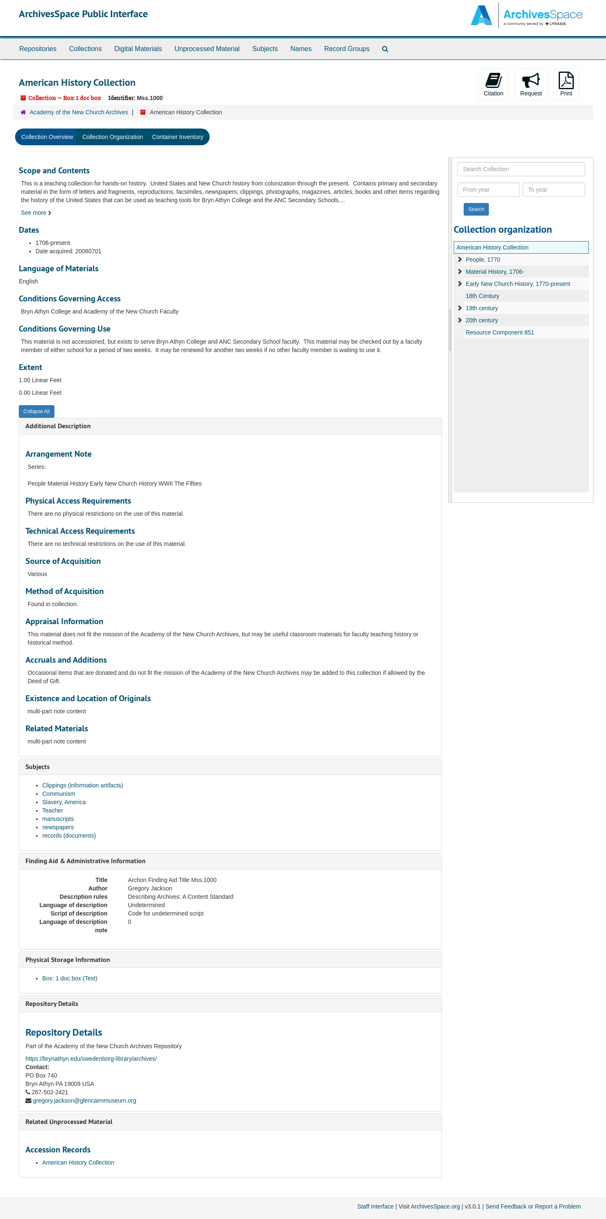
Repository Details (52, 1003)
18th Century (482, 296)
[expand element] (459, 259)
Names (301, 48)
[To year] (554, 190)
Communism (58, 793)
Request (531, 84)
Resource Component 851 (500, 332)
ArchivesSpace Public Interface (83, 13)
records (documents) (69, 835)
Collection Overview (47, 137)
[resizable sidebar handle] (450, 330)
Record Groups (347, 48)
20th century (482, 320)
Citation (493, 84)
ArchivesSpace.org (435, 1206)
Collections (85, 48)
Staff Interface (375, 1206)
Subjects (265, 48)
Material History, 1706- (495, 271)
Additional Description (58, 426)
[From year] (488, 190)
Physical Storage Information (68, 959)
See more (36, 212)
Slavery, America (64, 802)
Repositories (37, 48)
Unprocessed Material (207, 48)
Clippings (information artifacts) (82, 785)
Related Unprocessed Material (69, 1121)
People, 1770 (483, 259)
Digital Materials (138, 48)
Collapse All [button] (36, 411)
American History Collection (78, 1162)
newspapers (58, 827)
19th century (482, 308)
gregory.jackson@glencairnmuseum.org (84, 1100)
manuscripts (58, 818)
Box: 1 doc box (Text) (70, 978)
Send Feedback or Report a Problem (533, 1206)
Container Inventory (177, 137)
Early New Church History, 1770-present (518, 283)
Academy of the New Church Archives (79, 112)
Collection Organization (112, 137)
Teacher (52, 810)
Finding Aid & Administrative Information (86, 860)
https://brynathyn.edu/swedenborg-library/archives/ (91, 1058)
